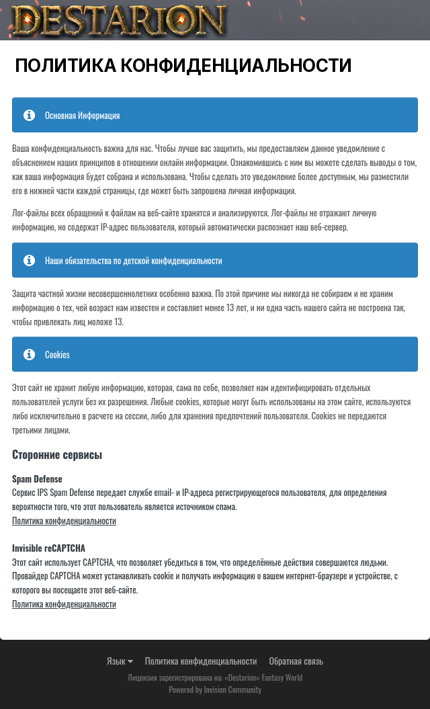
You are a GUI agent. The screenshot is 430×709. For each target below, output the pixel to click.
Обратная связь (296, 660)
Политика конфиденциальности (64, 520)
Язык (120, 660)
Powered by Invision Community (215, 689)
